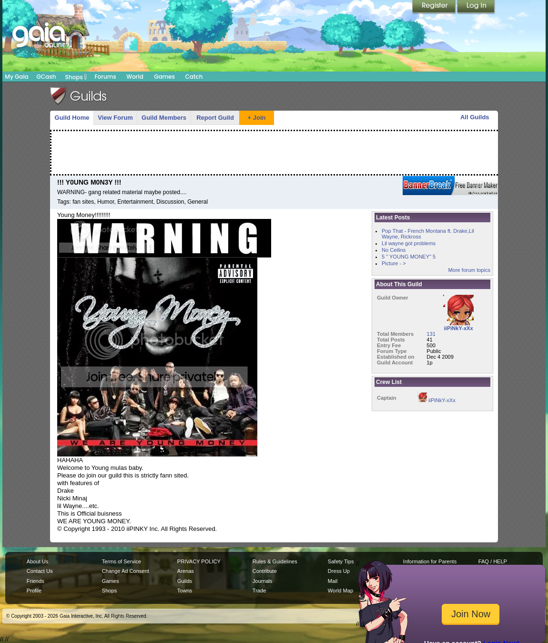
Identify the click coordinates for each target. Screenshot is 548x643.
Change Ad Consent (125, 571)
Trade (259, 590)
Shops (76, 77)
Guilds (184, 581)
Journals (263, 581)
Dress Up (339, 571)
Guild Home (72, 117)
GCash (46, 77)
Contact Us (40, 571)
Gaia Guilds (78, 96)
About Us (37, 561)
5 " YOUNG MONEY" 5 (409, 256)
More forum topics (469, 270)
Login (476, 7)
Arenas (185, 571)
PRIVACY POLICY (199, 561)
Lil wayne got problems (409, 243)
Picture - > (394, 263)
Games (164, 77)
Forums (105, 77)
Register (434, 7)
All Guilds (474, 117)
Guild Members (164, 117)
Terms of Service (121, 561)
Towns (184, 590)
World (134, 77)
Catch (194, 77)
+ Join (257, 117)
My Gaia (16, 77)
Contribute (265, 571)
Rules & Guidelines (275, 561)
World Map (340, 590)
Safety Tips (341, 561)
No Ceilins (394, 250)
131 (430, 334)
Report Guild (215, 117)
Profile (34, 590)
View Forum (115, 117)
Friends (35, 581)
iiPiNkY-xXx (436, 400)
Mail (332, 581)
